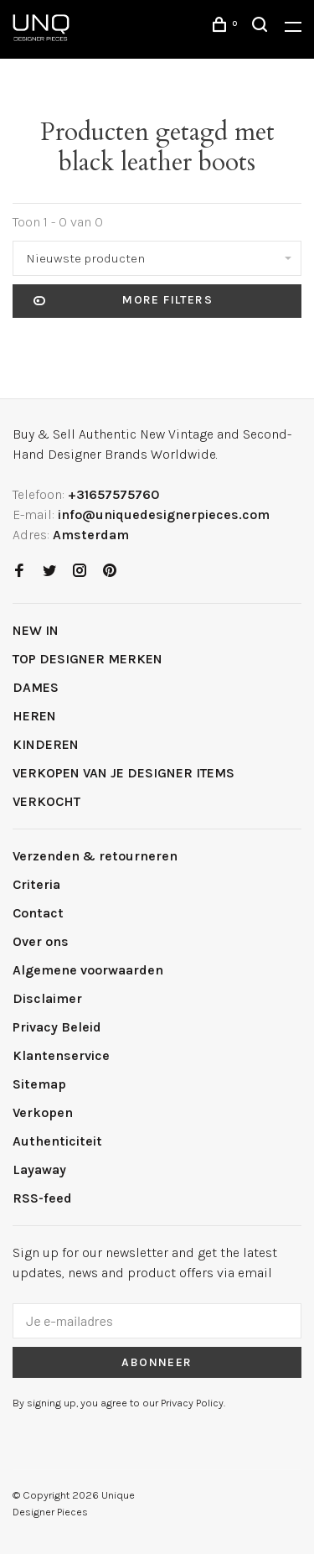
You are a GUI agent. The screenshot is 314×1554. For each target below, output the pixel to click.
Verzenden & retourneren (95, 856)
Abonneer (156, 1362)
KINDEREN (46, 744)
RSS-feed (42, 1198)
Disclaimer (47, 998)
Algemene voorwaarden (88, 970)
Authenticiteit (57, 1141)
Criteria (36, 884)
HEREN (34, 716)
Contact (38, 913)
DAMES (36, 687)
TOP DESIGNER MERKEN (87, 659)
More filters (123, 301)
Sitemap (39, 1084)
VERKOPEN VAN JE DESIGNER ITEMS (123, 773)
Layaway (39, 1169)
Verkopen (43, 1112)
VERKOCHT (46, 801)
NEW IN (36, 630)
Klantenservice (61, 1055)
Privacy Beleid (57, 1027)
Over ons (41, 941)
